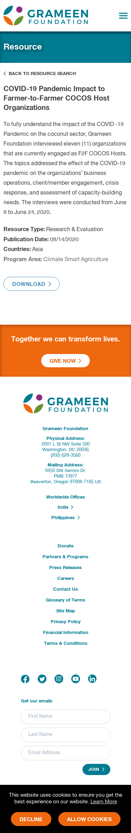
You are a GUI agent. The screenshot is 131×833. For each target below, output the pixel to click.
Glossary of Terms (65, 600)
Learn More (103, 801)
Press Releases (65, 568)
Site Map (65, 611)
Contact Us (65, 589)
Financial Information (65, 633)
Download (31, 287)
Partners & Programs (65, 557)
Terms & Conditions (65, 643)
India (65, 507)
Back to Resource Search (39, 73)
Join (96, 769)
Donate (65, 546)
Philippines (65, 517)
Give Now (65, 361)
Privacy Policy (66, 622)
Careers (65, 578)
